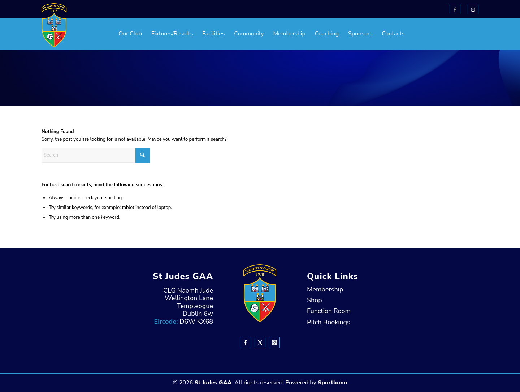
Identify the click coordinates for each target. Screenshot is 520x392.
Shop (314, 300)
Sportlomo (332, 383)
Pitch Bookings (328, 322)
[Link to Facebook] (455, 9)
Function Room (329, 311)
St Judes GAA (212, 383)
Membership (325, 289)
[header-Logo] (54, 25)
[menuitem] (112, 34)
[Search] (96, 155)
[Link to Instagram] (473, 9)
